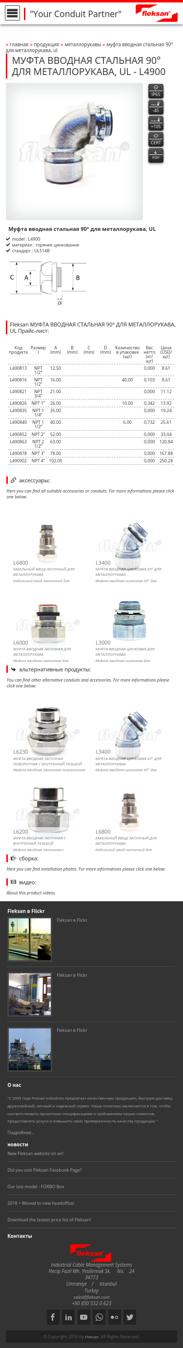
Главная (19, 44)
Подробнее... (21, 1132)
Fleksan (92, 1336)
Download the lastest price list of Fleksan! (49, 1219)
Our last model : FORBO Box (35, 1186)
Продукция (46, 44)
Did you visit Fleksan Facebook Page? (44, 1170)
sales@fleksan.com (92, 1297)
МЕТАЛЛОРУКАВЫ (83, 44)
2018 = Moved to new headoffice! (40, 1203)
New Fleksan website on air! (35, 1153)
